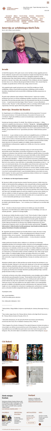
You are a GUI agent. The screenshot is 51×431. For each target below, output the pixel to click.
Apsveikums (8, 17)
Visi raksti (9, 16)
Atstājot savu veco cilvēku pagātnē (11, 384)
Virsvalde (25, 23)
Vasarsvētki (24, 17)
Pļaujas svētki (10, 18)
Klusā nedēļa (38, 20)
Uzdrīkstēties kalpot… (8, 361)
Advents (31, 16)
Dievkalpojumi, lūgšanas (12, 21)
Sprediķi (23, 21)
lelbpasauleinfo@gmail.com (35, 401)
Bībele (15, 16)
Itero (20, 429)
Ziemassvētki (39, 16)
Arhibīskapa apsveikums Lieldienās (36, 361)
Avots (45, 330)
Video (41, 18)
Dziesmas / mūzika (33, 21)
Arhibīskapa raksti (27, 20)
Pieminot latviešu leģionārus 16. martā (30, 418)
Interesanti (41, 17)
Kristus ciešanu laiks (13, 20)
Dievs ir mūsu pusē (31, 384)
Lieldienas (16, 17)
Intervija (33, 17)
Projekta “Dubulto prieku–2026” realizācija (6, 423)
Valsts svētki (23, 16)
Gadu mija (35, 18)
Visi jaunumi (31, 422)
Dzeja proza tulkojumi (23, 18)
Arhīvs (42, 21)
